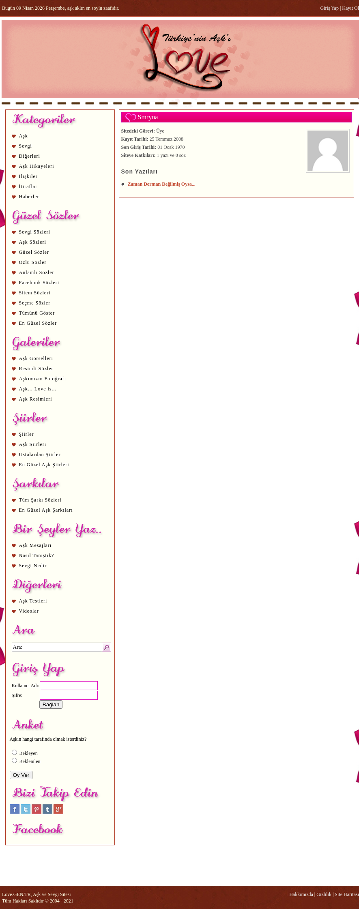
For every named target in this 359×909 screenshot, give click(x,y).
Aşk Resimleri (35, 399)
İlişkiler (28, 176)
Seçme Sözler (35, 303)
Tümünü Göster (37, 313)
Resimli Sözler (36, 368)
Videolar (29, 611)
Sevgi (25, 146)
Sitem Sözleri (35, 293)
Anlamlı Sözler (36, 272)
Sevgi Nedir (33, 565)
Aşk (23, 136)
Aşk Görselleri (36, 358)
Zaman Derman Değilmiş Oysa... (162, 184)
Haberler (29, 196)
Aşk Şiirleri (33, 444)
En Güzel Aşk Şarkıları (46, 510)
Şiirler (26, 434)
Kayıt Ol (350, 8)
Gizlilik (323, 894)
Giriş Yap (329, 8)
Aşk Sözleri (32, 242)
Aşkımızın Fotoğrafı (43, 379)
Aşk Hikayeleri (36, 166)
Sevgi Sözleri (34, 232)
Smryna (148, 117)
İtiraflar (28, 186)
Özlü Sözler (33, 262)
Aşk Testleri (33, 601)
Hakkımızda (301, 894)
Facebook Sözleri (39, 282)
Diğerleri (29, 156)
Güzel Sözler (34, 252)
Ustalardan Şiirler (40, 454)
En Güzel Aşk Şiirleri (44, 464)
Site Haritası (347, 894)
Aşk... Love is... (38, 389)
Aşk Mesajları (35, 545)
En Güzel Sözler (38, 323)
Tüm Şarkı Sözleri (40, 500)
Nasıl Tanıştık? (36, 555)
